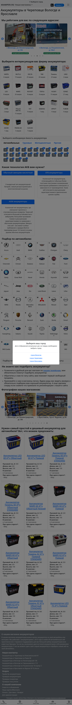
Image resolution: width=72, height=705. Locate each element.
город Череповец (36, 358)
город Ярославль (36, 361)
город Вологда (36, 355)
